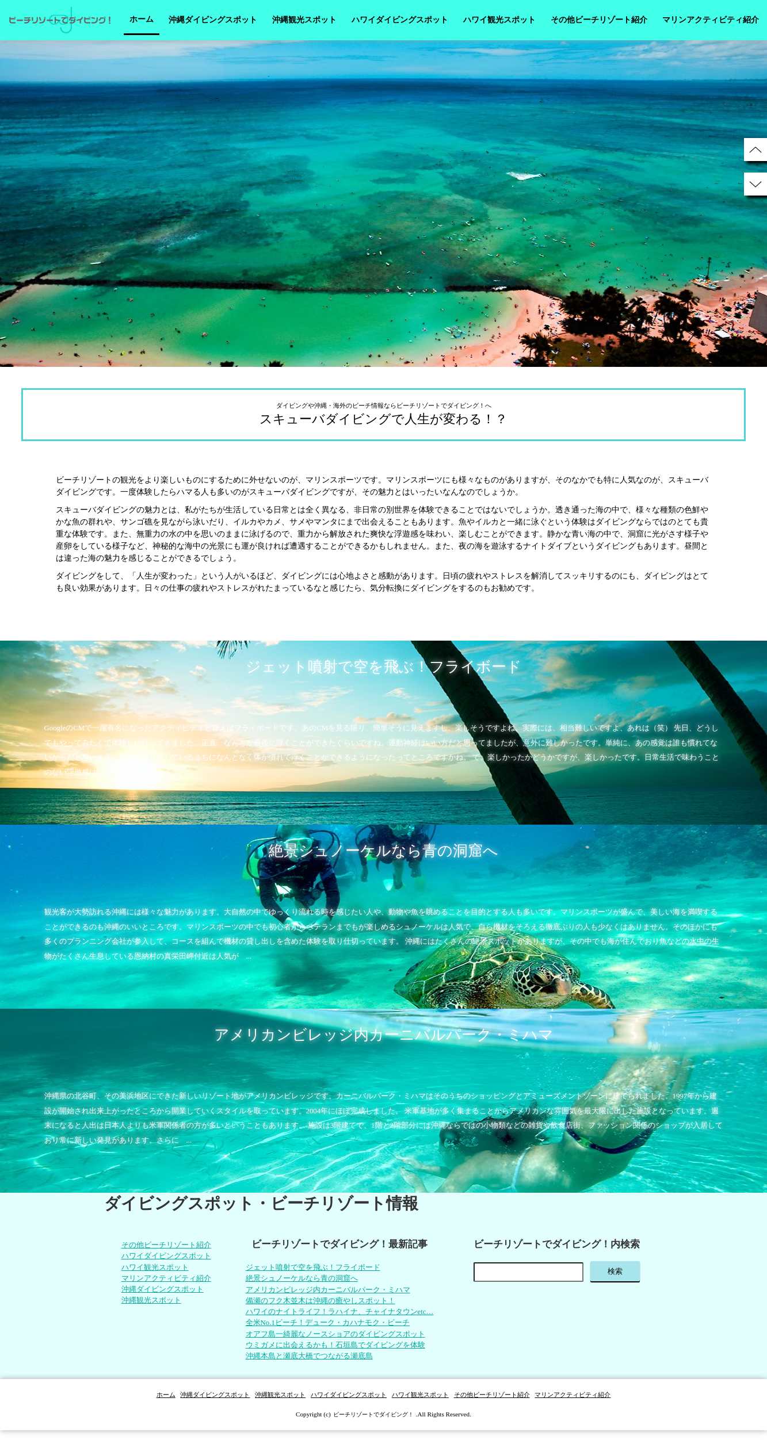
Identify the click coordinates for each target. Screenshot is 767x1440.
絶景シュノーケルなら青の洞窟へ (302, 1280)
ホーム (141, 19)
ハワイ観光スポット (499, 20)
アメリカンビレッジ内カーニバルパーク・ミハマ (330, 1292)
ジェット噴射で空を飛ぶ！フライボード (314, 1268)
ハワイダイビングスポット (400, 20)
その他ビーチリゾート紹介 (599, 20)
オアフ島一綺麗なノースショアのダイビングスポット (338, 1340)
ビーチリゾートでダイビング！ (373, 1423)
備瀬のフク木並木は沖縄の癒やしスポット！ (322, 1304)
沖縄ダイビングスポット (213, 20)
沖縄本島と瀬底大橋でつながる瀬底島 (310, 1365)
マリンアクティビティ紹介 (710, 20)
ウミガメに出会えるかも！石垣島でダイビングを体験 (338, 1353)
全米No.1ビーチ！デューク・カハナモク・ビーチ (330, 1328)
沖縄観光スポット (304, 20)
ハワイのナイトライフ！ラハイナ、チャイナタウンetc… (343, 1316)
